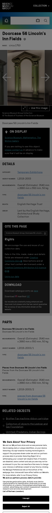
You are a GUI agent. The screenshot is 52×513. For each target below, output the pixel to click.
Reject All (26, 510)
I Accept (26, 502)
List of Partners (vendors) (13, 495)
